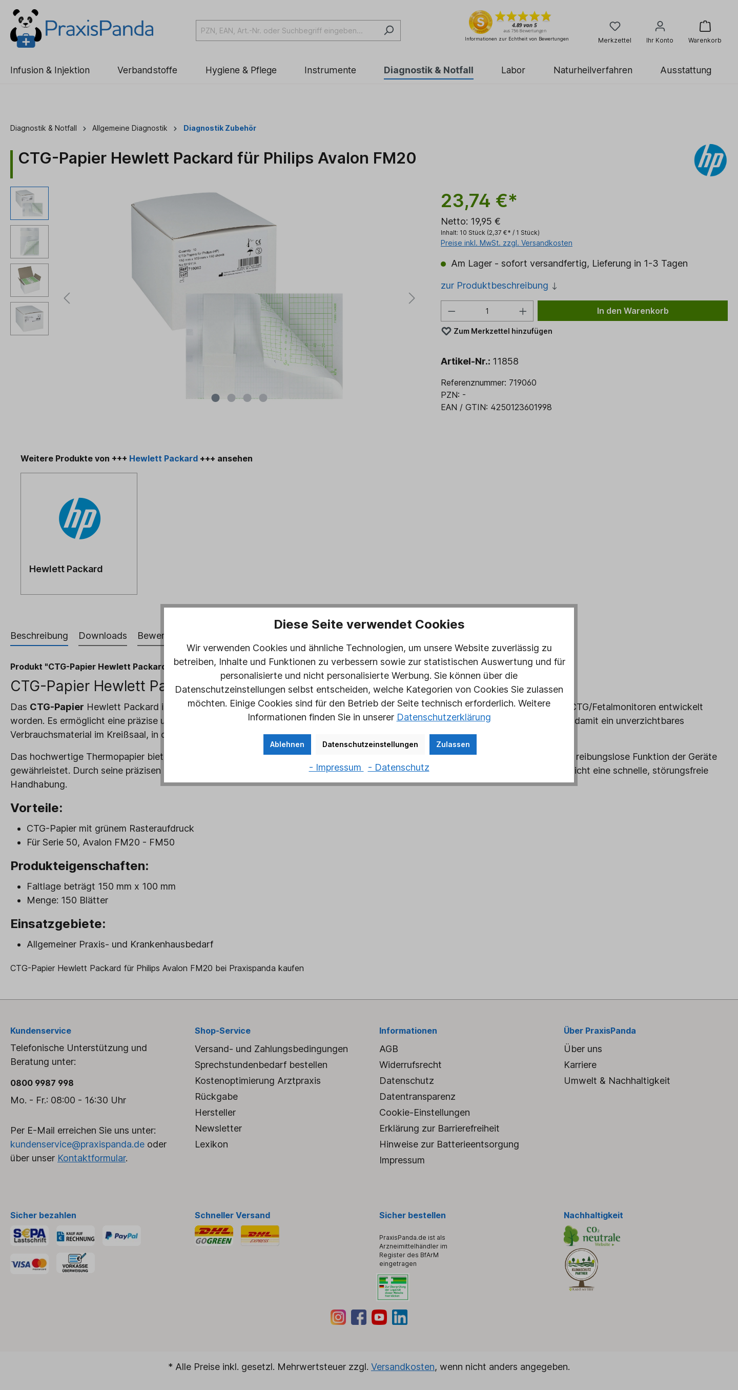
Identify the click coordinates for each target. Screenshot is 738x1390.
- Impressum (336, 767)
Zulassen (453, 744)
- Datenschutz (398, 767)
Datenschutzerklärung (444, 717)
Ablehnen (287, 744)
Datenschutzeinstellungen (370, 744)
